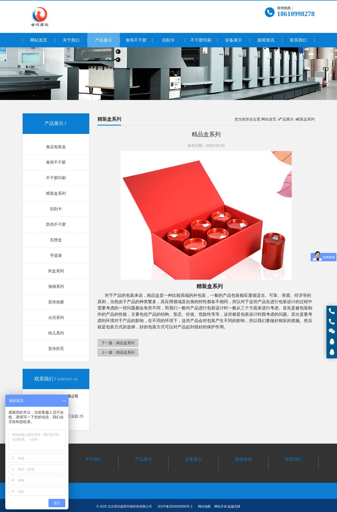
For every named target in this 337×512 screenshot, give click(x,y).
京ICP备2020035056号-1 (174, 506)
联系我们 (293, 459)
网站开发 (220, 506)
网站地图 (204, 506)
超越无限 (234, 506)
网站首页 (268, 119)
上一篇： (118, 352)
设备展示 (193, 459)
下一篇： (118, 343)
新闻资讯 (243, 459)
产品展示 (286, 119)
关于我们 (93, 459)
